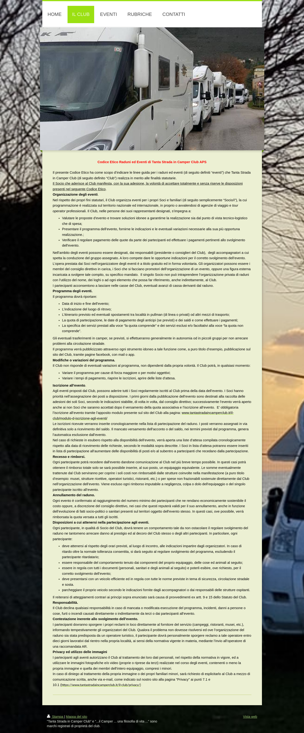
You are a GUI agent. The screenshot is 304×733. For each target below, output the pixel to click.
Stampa (55, 717)
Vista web (250, 717)
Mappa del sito (76, 717)
